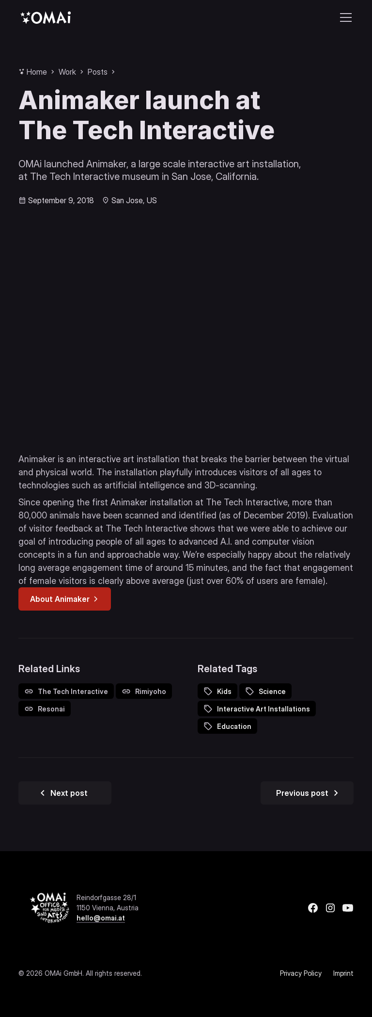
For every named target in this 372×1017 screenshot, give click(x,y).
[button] (344, 17)
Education (234, 726)
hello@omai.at (101, 918)
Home (37, 72)
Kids (224, 691)
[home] (45, 17)
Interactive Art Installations (263, 709)
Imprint (343, 973)
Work (67, 72)
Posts (98, 72)
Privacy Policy (301, 973)
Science (272, 691)
